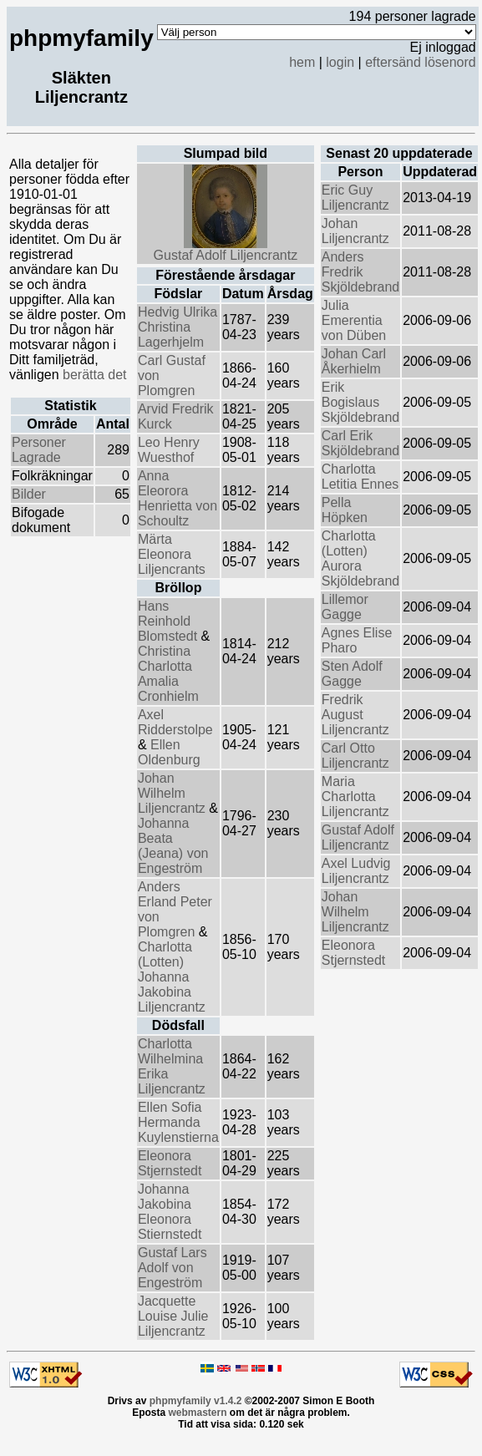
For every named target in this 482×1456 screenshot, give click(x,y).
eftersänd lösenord (420, 62)
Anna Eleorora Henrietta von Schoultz (177, 498)
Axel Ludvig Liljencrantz (356, 870)
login (340, 62)
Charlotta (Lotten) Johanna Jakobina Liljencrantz (171, 977)
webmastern (197, 1412)
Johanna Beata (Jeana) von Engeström (173, 845)
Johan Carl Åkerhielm (354, 361)
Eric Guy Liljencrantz (355, 197)
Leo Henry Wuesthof (169, 449)
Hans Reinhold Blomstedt (169, 621)
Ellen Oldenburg (169, 752)
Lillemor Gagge (345, 606)
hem (302, 62)
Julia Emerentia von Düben (354, 320)
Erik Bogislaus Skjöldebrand (360, 402)
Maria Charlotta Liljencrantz (355, 796)
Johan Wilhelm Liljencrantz (173, 793)
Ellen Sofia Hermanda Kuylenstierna (178, 1122)
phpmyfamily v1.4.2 (196, 1401)
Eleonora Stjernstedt (169, 1163)
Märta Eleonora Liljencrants (171, 554)
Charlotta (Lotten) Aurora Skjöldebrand (360, 558)
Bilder (29, 494)
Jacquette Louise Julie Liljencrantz (173, 1316)
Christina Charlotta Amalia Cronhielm (168, 673)
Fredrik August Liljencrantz (355, 714)
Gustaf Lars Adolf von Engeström (172, 1267)
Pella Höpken (345, 510)
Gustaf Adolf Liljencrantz (226, 249)
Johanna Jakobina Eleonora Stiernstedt (169, 1211)
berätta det (95, 375)
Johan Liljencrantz (355, 231)
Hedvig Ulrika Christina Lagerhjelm (177, 327)
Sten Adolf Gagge (352, 673)
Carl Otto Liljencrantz (355, 755)
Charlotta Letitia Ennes (360, 476)
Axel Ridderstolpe (175, 722)
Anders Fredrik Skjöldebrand (360, 272)
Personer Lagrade (39, 449)
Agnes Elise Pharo (357, 640)
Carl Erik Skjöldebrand (360, 443)
